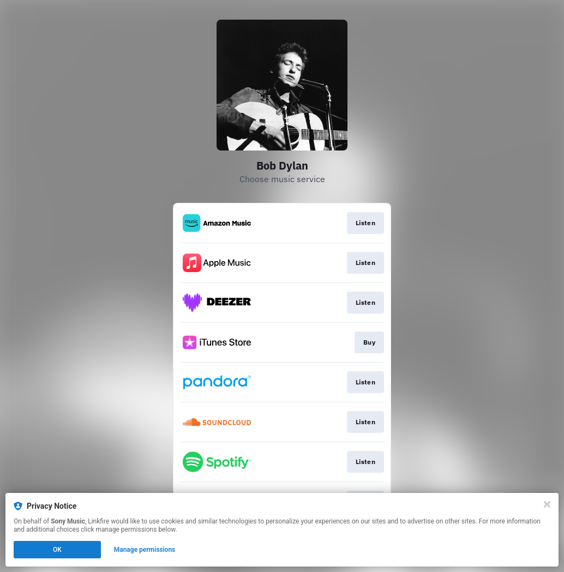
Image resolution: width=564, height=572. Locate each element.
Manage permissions (145, 549)
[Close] (547, 504)
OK (57, 549)
